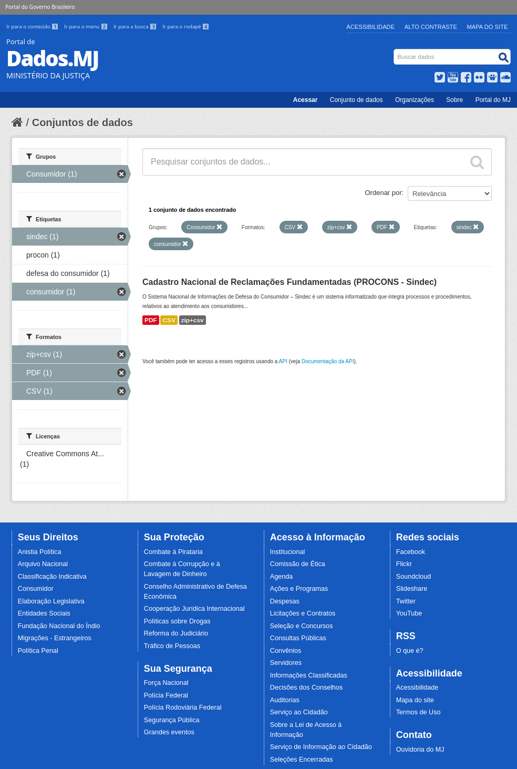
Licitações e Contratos (303, 613)
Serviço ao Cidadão (299, 712)
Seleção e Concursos (301, 626)
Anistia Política (39, 552)
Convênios (286, 650)
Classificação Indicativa (52, 576)
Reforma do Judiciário (176, 633)
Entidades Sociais (44, 613)
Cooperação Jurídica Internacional (194, 608)
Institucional (287, 552)
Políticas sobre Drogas (177, 621)
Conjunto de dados (356, 100)
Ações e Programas (299, 588)
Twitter (406, 601)
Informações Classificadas (308, 675)
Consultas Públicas (298, 638)
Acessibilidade (370, 27)
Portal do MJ (493, 100)
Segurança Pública (172, 720)
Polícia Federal (166, 695)
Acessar (305, 100)
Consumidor (36, 588)
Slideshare (412, 588)
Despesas (284, 601)
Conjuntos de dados (82, 122)
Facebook (410, 552)
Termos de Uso (418, 712)
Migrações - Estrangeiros (54, 638)
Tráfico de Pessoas (172, 646)
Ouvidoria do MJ (420, 749)
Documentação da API (328, 361)
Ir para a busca (135, 26)
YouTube (409, 613)
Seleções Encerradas (301, 759)
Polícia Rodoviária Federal (183, 707)
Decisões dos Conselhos (306, 687)
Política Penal (38, 650)
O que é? (409, 650)
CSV (168, 320)
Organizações (414, 100)
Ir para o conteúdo (33, 26)
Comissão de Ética (297, 564)
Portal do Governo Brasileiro (40, 7)
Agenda (281, 576)
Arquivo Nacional (43, 564)
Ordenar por (383, 193)
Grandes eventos (169, 732)
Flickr (404, 564)
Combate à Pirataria (173, 552)
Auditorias (284, 700)
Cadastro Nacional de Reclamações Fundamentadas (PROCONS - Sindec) (289, 282)
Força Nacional (166, 682)
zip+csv (192, 320)
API (283, 361)
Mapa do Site (487, 27)
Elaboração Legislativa (51, 601)
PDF (150, 320)
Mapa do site (415, 700)
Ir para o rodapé (185, 26)
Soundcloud (413, 576)
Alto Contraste (431, 27)
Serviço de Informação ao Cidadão (321, 747)
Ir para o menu (86, 26)
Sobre (454, 100)
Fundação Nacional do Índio (59, 626)
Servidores (286, 663)
